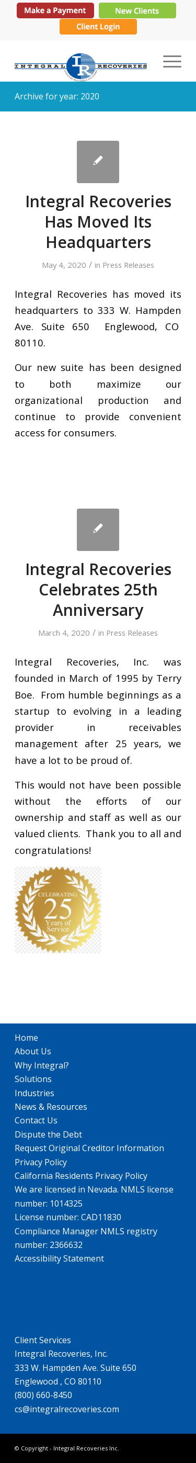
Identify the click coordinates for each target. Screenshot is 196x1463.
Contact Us (36, 1120)
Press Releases (128, 265)
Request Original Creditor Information (89, 1148)
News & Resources (51, 1106)
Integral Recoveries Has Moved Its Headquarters (98, 221)
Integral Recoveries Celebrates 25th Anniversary (98, 589)
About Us (33, 1051)
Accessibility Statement (59, 1258)
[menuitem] (167, 61)
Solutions (33, 1079)
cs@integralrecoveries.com (67, 1409)
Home (26, 1037)
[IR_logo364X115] (81, 61)
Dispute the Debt (48, 1134)
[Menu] (167, 61)
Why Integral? (42, 1065)
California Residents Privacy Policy (81, 1175)
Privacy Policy (41, 1162)
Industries (34, 1093)
